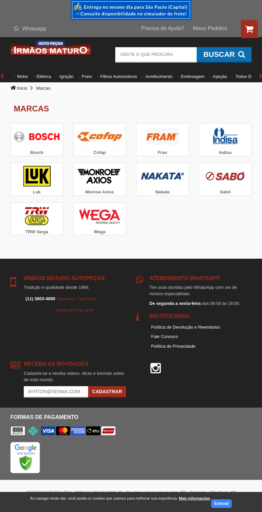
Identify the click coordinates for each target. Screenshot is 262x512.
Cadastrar (107, 391)
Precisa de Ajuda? (163, 28)
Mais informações (194, 498)
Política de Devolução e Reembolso (185, 327)
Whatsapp (30, 28)
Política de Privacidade (173, 346)
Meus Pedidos (210, 28)
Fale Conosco (164, 336)
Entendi (221, 503)
